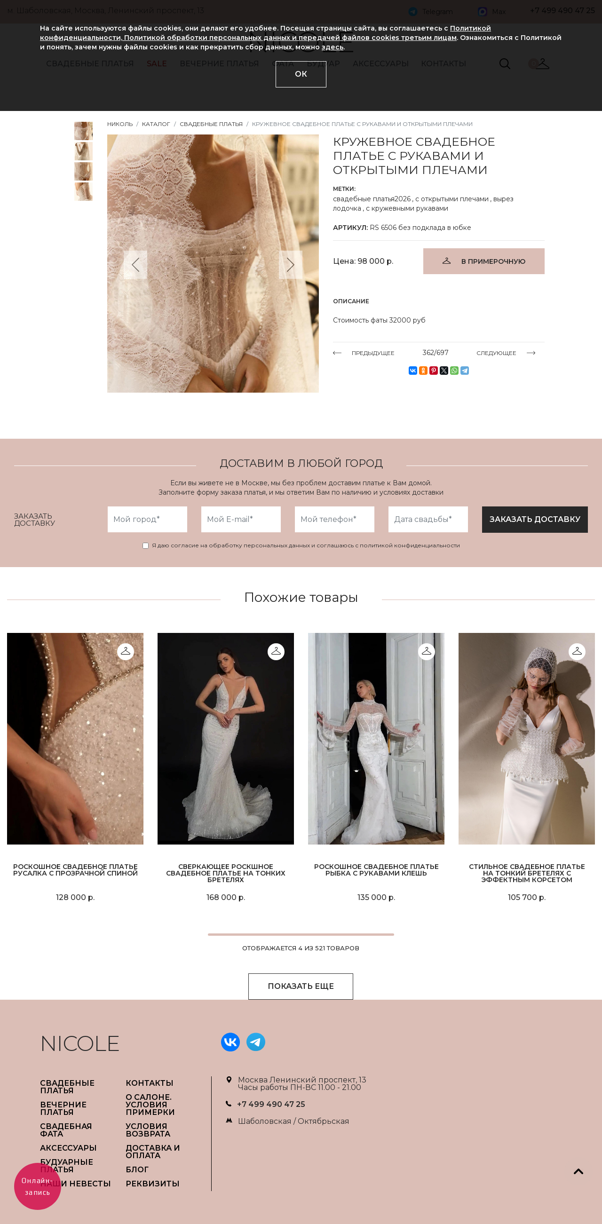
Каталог (156, 123)
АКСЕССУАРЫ (68, 1148)
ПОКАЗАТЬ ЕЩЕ (301, 986)
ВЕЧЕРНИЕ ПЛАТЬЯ (63, 1108)
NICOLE (80, 1043)
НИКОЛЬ (120, 123)
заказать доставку (535, 519)
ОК (301, 74)
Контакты (150, 1083)
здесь (332, 47)
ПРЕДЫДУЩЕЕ (373, 352)
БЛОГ (137, 1169)
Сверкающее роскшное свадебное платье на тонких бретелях (225, 873)
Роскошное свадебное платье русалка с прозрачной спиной (75, 869)
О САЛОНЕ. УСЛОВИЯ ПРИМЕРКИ (150, 1105)
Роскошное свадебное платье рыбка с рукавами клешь (376, 869)
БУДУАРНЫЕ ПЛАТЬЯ (66, 1166)
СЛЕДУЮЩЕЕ (496, 352)
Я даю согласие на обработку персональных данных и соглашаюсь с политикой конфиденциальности (306, 545)
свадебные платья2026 (372, 199)
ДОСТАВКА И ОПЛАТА (153, 1152)
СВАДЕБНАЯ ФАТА (66, 1130)
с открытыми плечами (452, 199)
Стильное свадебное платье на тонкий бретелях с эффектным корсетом (527, 873)
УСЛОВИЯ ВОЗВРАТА (148, 1130)
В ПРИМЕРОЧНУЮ (493, 261)
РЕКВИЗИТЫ (153, 1183)
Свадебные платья (211, 123)
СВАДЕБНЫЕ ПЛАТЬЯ (67, 1087)
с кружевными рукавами (407, 208)
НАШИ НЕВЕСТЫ (75, 1183)
